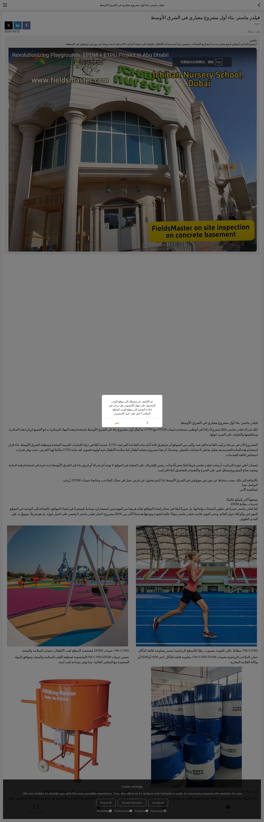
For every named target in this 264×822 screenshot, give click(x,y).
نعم (117, 422)
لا (147, 422)
